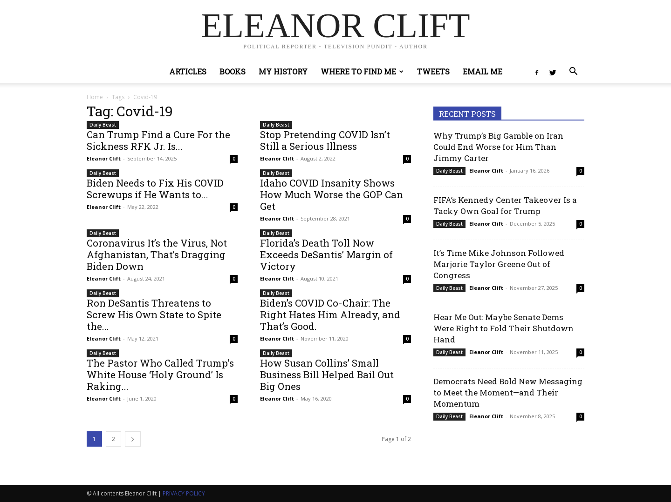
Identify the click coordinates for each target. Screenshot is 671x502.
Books (232, 71)
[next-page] (133, 439)
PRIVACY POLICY (184, 493)
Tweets (433, 71)
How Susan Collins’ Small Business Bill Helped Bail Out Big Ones (327, 374)
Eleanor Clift (104, 158)
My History (283, 71)
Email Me (482, 71)
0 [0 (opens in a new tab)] (234, 158)
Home (95, 97)
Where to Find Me (362, 71)
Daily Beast (102, 124)
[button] (573, 72)
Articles (187, 71)
